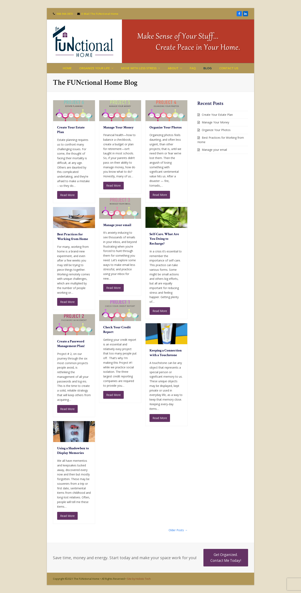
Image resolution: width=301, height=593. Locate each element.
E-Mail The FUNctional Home (99, 13)
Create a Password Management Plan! (71, 343)
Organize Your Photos (165, 127)
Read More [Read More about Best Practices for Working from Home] (67, 302)
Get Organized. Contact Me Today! (225, 557)
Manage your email (117, 225)
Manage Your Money (118, 127)
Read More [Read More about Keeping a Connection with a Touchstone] (160, 418)
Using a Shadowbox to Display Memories (73, 450)
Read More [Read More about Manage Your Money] (113, 185)
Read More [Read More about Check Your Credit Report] (113, 395)
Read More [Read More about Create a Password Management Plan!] (67, 409)
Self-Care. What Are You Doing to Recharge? (164, 239)
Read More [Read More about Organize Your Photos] (160, 195)
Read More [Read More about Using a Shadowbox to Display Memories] (67, 516)
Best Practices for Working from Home (72, 236)
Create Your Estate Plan (217, 115)
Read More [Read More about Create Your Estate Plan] (67, 195)
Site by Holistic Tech (139, 579)
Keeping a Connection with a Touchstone (165, 352)
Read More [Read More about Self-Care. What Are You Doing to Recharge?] (160, 311)
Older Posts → (178, 530)
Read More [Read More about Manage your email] (113, 288)
